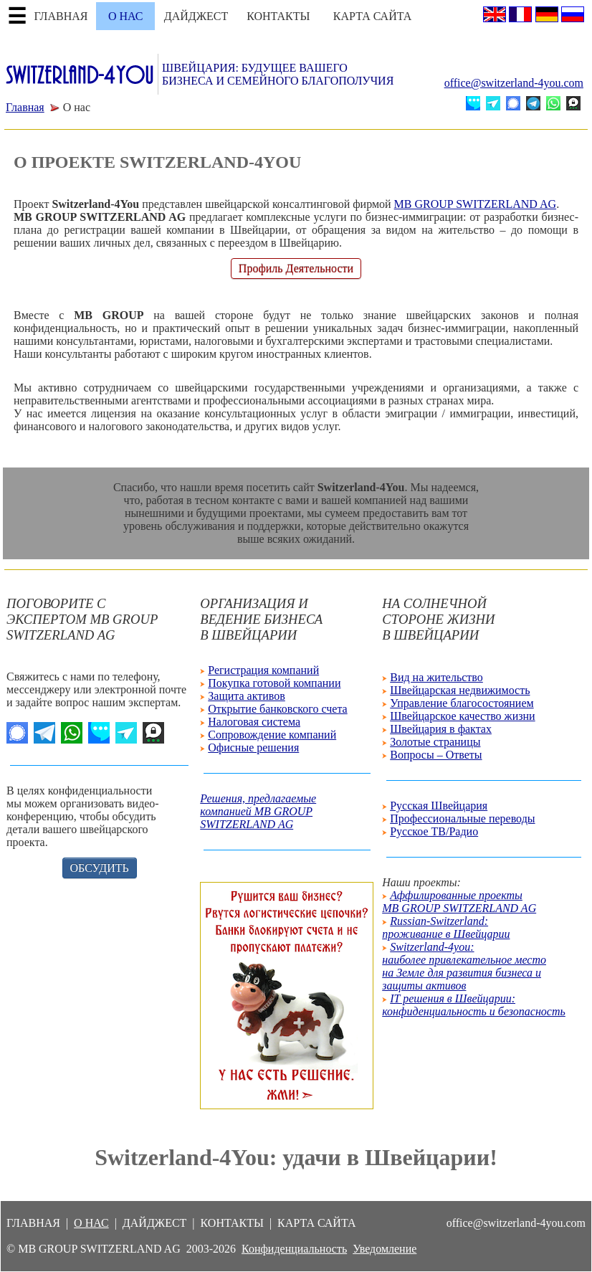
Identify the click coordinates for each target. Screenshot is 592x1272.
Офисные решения (253, 747)
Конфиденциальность (294, 1249)
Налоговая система (254, 722)
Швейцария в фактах (441, 729)
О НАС (125, 16)
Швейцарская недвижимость (460, 690)
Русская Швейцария (438, 805)
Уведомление (384, 1249)
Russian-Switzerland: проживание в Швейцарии (446, 927)
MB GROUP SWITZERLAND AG (475, 204)
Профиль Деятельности (296, 268)
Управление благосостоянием (461, 703)
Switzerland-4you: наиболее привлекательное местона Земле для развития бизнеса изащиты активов (464, 966)
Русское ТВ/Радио (434, 831)
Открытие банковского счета (277, 709)
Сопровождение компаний (272, 734)
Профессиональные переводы (462, 818)
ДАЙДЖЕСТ (196, 16)
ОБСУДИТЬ (99, 868)
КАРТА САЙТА (372, 16)
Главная (25, 107)
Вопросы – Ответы (436, 755)
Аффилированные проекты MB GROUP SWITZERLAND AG (459, 901)
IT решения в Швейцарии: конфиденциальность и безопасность (473, 1004)
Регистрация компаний (263, 670)
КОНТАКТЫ (278, 16)
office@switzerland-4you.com (513, 83)
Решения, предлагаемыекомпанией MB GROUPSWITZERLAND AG (258, 811)
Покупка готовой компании (274, 683)
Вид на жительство (436, 677)
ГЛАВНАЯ (61, 16)
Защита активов (246, 696)
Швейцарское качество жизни (462, 716)
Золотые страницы (435, 742)
